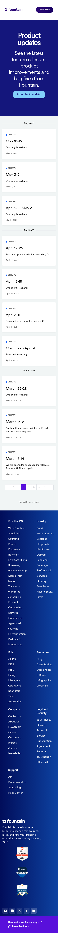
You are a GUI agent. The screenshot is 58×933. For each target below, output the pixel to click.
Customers (14, 737)
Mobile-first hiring (15, 579)
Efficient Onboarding (15, 605)
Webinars (42, 685)
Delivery (41, 554)
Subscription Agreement (44, 744)
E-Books (41, 675)
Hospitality (43, 544)
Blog (39, 659)
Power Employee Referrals (14, 549)
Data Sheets (44, 670)
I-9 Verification (17, 634)
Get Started (44, 10)
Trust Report (44, 757)
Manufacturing (45, 533)
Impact (12, 743)
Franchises (43, 586)
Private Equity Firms (45, 594)
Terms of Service (42, 733)
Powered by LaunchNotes (29, 502)
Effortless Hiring (17, 560)
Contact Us (14, 716)
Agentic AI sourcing (14, 626)
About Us (13, 721)
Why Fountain (16, 528)
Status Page (15, 787)
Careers (12, 732)
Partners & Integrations (15, 642)
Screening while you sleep (17, 568)
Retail (40, 528)
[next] (50, 487)
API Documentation (17, 780)
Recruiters (14, 691)
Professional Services (44, 573)
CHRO (12, 659)
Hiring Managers (14, 678)
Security (41, 751)
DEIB (11, 664)
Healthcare (43, 549)
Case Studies (44, 664)
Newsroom (14, 727)
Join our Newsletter (14, 751)
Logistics (42, 539)
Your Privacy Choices (44, 723)
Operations (14, 685)
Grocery (41, 581)
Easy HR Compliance (15, 616)
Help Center (15, 793)
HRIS (11, 670)
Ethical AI (42, 762)
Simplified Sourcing (14, 536)
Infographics (44, 680)
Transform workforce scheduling (14, 592)
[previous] (8, 487)
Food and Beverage (42, 563)
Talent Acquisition (15, 699)
